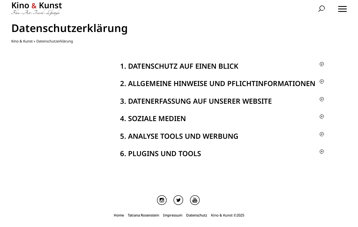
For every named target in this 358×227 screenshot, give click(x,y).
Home (119, 215)
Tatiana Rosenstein (143, 215)
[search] (322, 9)
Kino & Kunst (22, 41)
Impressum (172, 215)
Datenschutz (196, 215)
